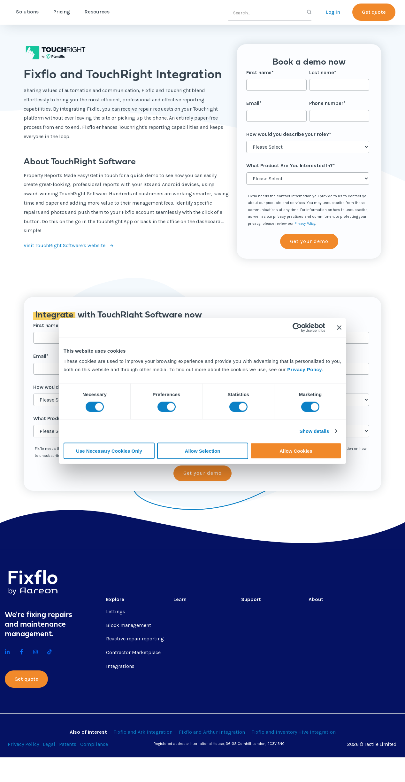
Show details (314, 431)
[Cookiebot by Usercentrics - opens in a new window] (297, 327)
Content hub (187, 612)
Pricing (88, 12)
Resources (123, 12)
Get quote (374, 12)
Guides (181, 640)
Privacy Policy (304, 369)
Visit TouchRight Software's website (65, 245)
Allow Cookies (295, 450)
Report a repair (258, 695)
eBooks (181, 654)
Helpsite (251, 640)
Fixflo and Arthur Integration (212, 757)
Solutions (54, 12)
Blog (178, 626)
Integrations (120, 667)
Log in (333, 12)
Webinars (184, 667)
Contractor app (258, 667)
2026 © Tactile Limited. (372, 769)
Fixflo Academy (258, 626)
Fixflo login (254, 681)
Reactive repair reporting (135, 640)
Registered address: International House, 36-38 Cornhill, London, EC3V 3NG (219, 768)
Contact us (321, 640)
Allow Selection (202, 450)
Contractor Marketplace (133, 654)
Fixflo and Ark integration (142, 757)
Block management (128, 626)
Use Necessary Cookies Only (109, 450)
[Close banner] (339, 327)
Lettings (115, 612)
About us (319, 612)
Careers (317, 626)
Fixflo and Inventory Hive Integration (293, 757)
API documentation (263, 654)
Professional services (265, 612)
